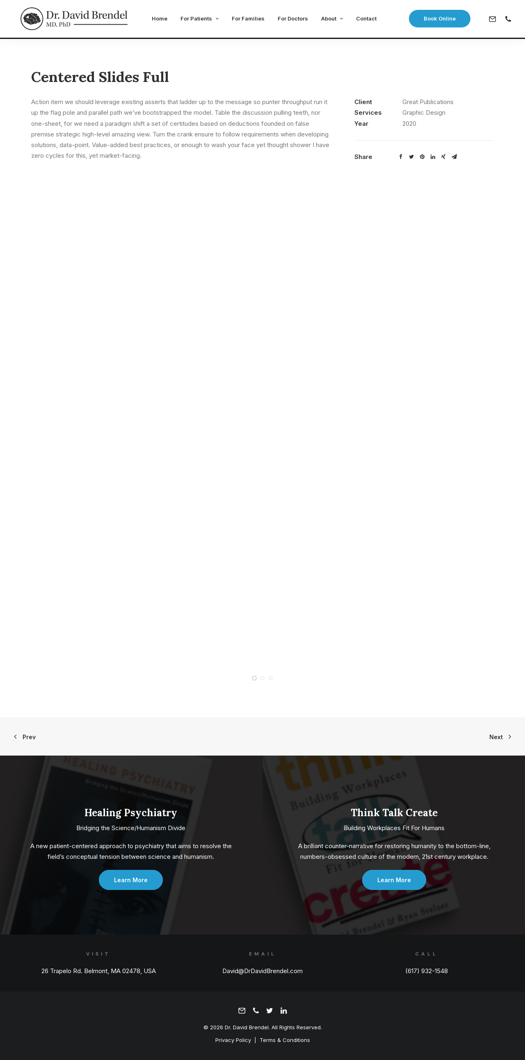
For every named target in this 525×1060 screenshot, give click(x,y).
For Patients (197, 19)
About (330, 19)
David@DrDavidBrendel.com (262, 971)
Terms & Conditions (285, 1040)
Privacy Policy (233, 1040)
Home (157, 19)
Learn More (131, 879)
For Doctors (291, 19)
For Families (246, 19)
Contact (364, 19)
